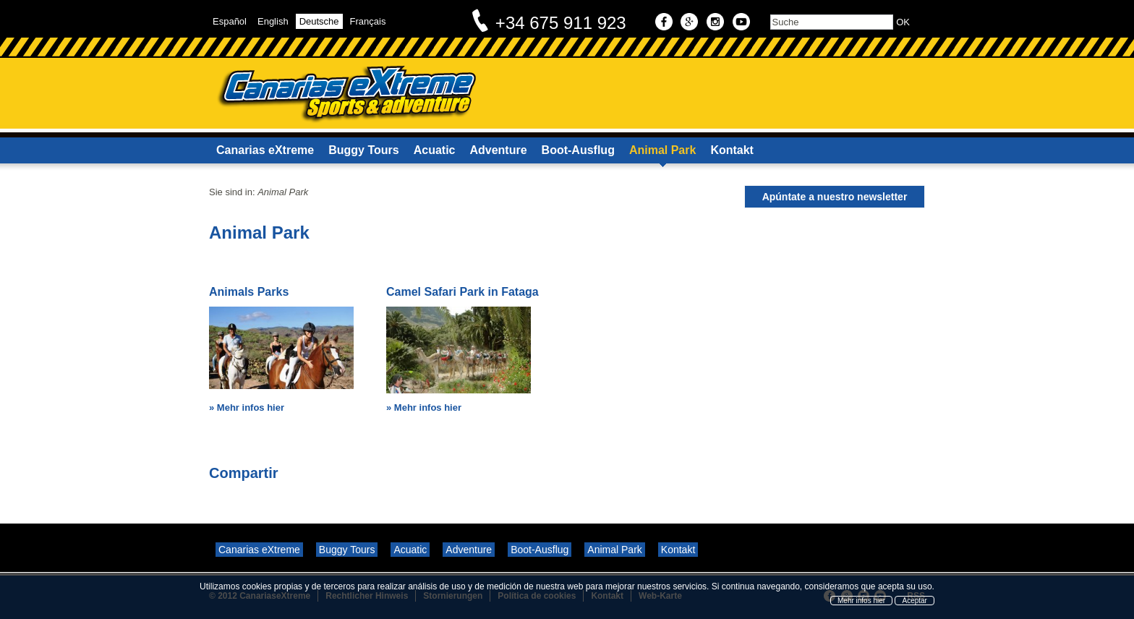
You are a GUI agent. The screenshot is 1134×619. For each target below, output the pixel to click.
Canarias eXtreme (265, 150)
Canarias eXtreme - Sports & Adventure (346, 94)
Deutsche (319, 21)
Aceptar (914, 601)
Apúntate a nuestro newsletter (835, 196)
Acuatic (435, 150)
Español (230, 21)
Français (368, 21)
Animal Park (662, 150)
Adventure (497, 150)
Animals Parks (249, 292)
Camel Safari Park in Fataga (462, 292)
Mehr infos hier (250, 407)
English (273, 21)
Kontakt (732, 150)
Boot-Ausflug (578, 150)
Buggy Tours (363, 150)
